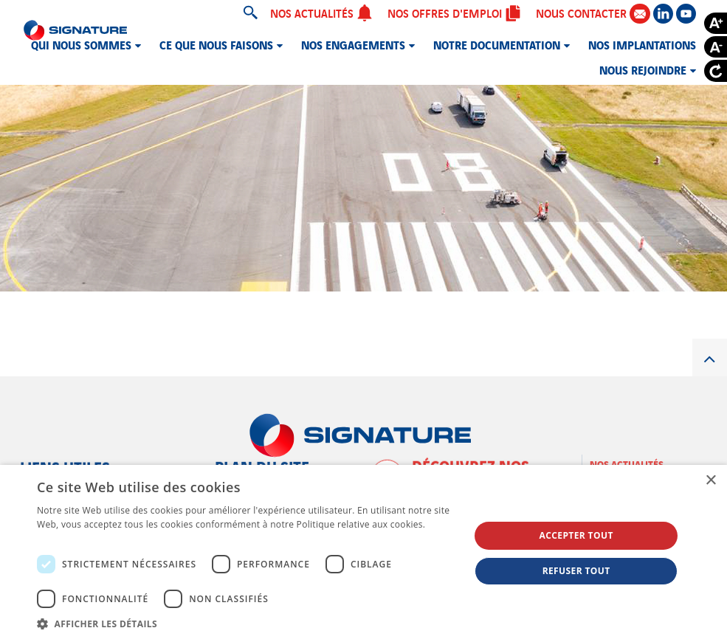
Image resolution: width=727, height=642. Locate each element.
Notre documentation (496, 44)
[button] (247, 623)
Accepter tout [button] (576, 535)
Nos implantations (642, 44)
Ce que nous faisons (216, 44)
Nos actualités (321, 12)
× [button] (710, 480)
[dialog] (363, 553)
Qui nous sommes (81, 44)
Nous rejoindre (642, 69)
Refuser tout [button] (576, 571)
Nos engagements (353, 44)
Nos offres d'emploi (454, 12)
